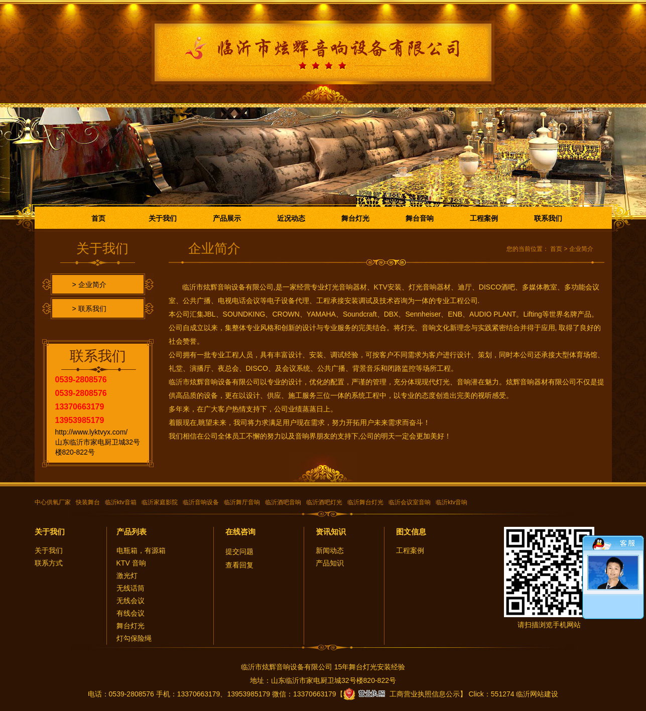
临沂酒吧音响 (283, 502)
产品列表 (131, 531)
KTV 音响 (131, 563)
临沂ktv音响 (451, 502)
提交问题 (239, 551)
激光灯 (127, 576)
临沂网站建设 (537, 694)
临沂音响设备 (201, 502)
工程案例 (484, 218)
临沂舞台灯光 (365, 502)
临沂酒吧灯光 (324, 502)
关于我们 (163, 218)
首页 (98, 218)
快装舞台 (88, 502)
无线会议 (130, 601)
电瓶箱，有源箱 (141, 550)
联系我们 (548, 218)
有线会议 (130, 613)
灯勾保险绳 (134, 638)
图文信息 (411, 531)
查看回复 (239, 565)
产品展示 (227, 218)
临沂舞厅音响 (242, 502)
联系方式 (49, 563)
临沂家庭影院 (160, 502)
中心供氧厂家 (53, 502)
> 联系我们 (89, 309)
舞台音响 (420, 218)
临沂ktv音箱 (121, 502)
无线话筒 (130, 588)
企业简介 (581, 248)
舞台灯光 (355, 218)
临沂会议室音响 (410, 502)
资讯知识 (331, 531)
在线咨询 (240, 531)
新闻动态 (330, 550)
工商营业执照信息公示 (401, 694)
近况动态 (291, 218)
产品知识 (330, 563)
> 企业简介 (89, 284)
